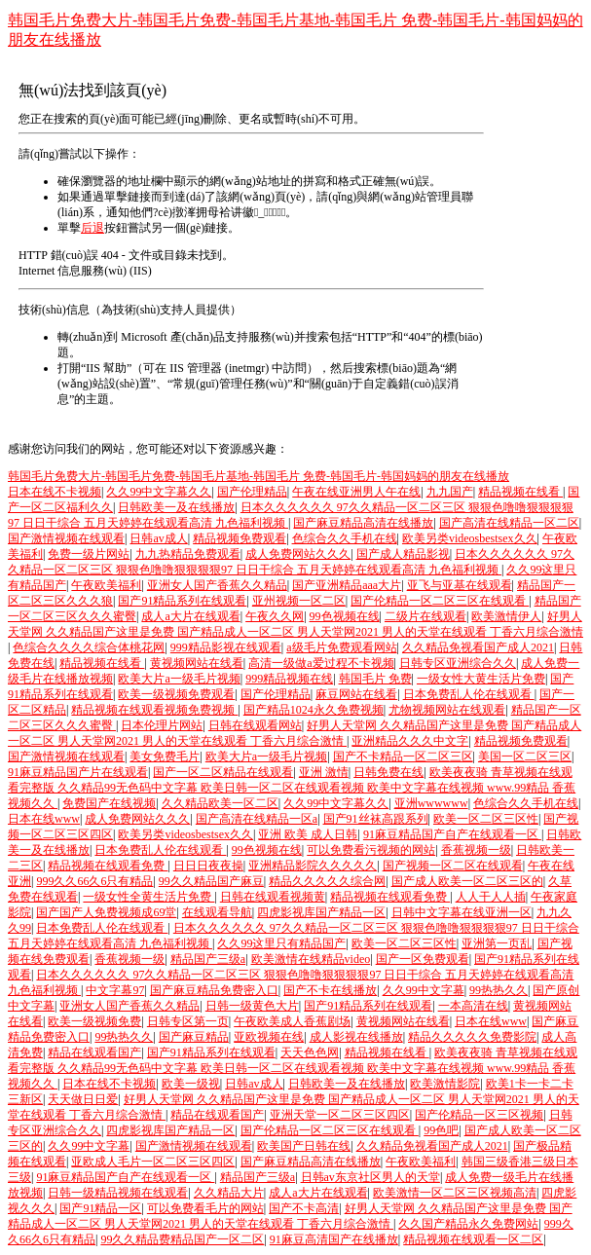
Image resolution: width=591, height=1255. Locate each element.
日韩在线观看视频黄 (272, 897)
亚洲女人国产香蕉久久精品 (217, 585)
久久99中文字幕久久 (158, 491)
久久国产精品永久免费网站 (468, 1224)
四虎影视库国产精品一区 (321, 912)
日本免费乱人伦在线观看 (469, 694)
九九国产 (449, 491)
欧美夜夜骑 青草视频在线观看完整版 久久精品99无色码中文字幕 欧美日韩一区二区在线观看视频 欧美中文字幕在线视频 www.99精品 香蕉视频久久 (291, 787)
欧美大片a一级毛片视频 (179, 678)
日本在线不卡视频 (54, 491)
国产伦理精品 (252, 491)
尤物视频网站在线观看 (446, 710)
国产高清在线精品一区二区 (509, 523)
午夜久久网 (274, 616)
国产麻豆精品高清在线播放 (363, 523)
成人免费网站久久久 (298, 554)
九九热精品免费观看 (187, 554)
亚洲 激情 (324, 772)
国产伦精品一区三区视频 (479, 1115)
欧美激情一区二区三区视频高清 (454, 1193)
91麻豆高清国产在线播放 (334, 1239)
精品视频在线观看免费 (107, 865)
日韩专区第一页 (188, 1021)
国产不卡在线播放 (330, 990)
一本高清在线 (473, 1006)
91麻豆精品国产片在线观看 (78, 772)
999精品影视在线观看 (225, 647)
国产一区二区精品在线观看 (223, 772)
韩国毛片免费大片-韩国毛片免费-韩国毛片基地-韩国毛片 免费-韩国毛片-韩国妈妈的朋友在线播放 (258, 476)
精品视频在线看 (520, 491)
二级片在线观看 (425, 616)
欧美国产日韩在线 (304, 1146)
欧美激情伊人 (506, 616)
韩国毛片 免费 (375, 678)
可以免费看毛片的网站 (205, 1208)
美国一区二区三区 (525, 756)
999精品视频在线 (289, 678)
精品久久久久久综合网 (327, 881)
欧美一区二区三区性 (485, 819)
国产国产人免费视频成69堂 (106, 912)
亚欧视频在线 (269, 1037)
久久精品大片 (229, 1193)
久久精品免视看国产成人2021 (478, 647)
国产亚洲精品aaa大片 (346, 585)
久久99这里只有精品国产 (281, 943)
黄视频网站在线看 (196, 663)
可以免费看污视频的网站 (371, 850)
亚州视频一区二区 (299, 601)
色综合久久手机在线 (344, 538)
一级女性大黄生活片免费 (481, 678)
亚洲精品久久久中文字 (409, 741)
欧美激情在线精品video (311, 959)
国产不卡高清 (304, 1208)
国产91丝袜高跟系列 (375, 819)
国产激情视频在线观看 (66, 538)
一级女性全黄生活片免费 (148, 897)
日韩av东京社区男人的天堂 (370, 1177)
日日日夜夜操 (208, 865)
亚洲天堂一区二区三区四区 (340, 1115)
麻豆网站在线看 (356, 694)
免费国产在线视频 (109, 803)
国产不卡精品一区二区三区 (403, 756)
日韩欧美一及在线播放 (176, 507)
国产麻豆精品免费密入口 (214, 990)
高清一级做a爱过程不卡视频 (320, 663)
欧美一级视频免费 (94, 1021)
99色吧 (441, 1130)
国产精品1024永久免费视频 (313, 710)
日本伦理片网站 (162, 725)
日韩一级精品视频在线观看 (118, 1193)
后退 (92, 228)
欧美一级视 (191, 1083)
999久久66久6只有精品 (94, 881)
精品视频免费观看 (239, 538)
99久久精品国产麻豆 (211, 881)
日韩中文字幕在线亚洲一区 (461, 912)
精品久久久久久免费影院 (472, 1037)
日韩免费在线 (388, 772)
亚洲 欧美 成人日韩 (307, 834)
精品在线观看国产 (94, 1052)
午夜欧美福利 (106, 585)
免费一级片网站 (88, 554)
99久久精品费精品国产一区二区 (182, 1239)
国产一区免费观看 (422, 959)
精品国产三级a (207, 959)
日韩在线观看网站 (255, 725)
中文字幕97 (115, 990)
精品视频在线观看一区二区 (473, 1239)
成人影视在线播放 (356, 1037)
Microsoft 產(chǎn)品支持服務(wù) (207, 337)
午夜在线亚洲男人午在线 (356, 491)
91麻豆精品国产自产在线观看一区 (452, 834)
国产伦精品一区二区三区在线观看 (440, 601)
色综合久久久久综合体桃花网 (89, 647)
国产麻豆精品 (194, 1037)
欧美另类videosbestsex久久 (469, 538)
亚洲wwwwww (431, 803)
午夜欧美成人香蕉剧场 (292, 1021)
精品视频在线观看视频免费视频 (154, 710)
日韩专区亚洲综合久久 (457, 663)
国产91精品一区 (100, 1208)
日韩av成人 (158, 538)
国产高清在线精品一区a (256, 819)
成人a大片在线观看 (190, 616)
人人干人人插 (491, 897)
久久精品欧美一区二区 (220, 803)
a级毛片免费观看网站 (341, 647)
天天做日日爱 (83, 1099)
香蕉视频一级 (476, 850)
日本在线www (44, 819)
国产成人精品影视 (403, 554)
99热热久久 (498, 990)
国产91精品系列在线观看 (182, 601)
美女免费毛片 (164, 756)
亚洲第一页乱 (497, 943)
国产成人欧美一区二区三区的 (467, 881)
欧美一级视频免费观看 (176, 694)
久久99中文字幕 (423, 990)
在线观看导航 (217, 912)
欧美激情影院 (445, 1083)
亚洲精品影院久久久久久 (312, 865)
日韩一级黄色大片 (252, 1006)
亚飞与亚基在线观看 (459, 585)
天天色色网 (309, 1052)
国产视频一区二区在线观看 (453, 865)
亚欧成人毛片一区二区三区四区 (153, 1161)
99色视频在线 (345, 616)
